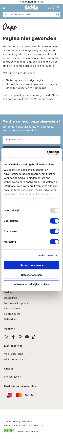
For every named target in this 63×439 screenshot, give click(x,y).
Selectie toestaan (31, 274)
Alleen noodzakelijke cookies (31, 284)
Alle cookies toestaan (31, 265)
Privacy (16, 422)
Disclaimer (27, 422)
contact (13, 99)
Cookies (8, 422)
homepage (39, 88)
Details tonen (45, 255)
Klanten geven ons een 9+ (32, 2)
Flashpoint (33, 432)
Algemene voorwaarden (15, 426)
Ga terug (11, 80)
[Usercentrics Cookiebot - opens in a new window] (45, 152)
